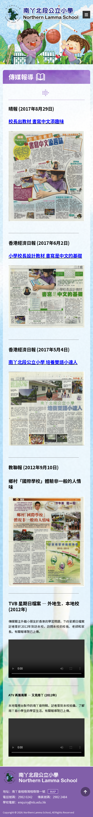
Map (53, 791)
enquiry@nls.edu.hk (32, 802)
